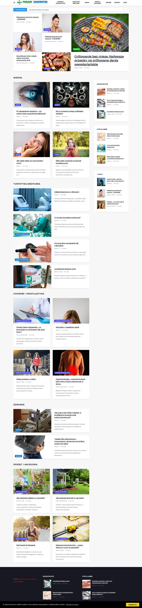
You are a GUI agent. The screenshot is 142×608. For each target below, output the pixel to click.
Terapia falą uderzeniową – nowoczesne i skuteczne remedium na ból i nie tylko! (69, 441)
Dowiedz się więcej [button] (72, 604)
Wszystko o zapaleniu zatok (67, 327)
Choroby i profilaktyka (60, 2)
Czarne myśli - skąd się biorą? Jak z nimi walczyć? (115, 180)
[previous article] (127, 9)
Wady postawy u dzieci (26, 379)
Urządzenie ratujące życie (65, 269)
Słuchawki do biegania (25, 545)
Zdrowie (108, 2)
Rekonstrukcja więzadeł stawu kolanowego (115, 135)
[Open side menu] (14, 2)
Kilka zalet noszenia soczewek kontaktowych (115, 157)
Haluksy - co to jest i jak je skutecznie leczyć (115, 203)
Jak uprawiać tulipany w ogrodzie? (39, 10)
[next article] (123, 9)
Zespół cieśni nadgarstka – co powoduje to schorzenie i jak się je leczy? (30, 329)
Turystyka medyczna (76, 2)
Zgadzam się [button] (133, 604)
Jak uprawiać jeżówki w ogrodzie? (70, 498)
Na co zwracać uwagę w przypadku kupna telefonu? (116, 101)
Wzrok (87, 2)
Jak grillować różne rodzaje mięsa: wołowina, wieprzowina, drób (26, 58)
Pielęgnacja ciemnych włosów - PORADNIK (114, 191)
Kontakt (117, 2)
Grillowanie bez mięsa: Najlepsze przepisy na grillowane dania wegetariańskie (99, 60)
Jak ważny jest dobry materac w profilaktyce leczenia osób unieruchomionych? (67, 415)
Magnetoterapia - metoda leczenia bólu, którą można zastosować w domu (70, 381)
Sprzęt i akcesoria (97, 2)
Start (125, 2)
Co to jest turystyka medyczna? (67, 218)
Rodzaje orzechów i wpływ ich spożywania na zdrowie (116, 90)
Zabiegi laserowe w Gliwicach (66, 192)
